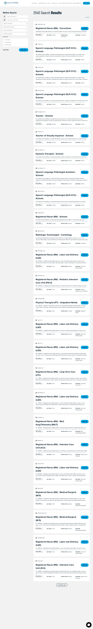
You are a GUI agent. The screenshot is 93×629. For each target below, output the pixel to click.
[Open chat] (89, 625)
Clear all (87, 17)
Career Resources (54, 3)
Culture (48, 3)
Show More (38, 35)
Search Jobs (86, 3)
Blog (60, 3)
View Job (84, 28)
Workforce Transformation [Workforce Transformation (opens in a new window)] (67, 3)
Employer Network (42, 3)
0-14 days (8, 40)
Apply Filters (23, 50)
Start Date (5, 36)
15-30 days (8, 42)
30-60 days (8, 45)
